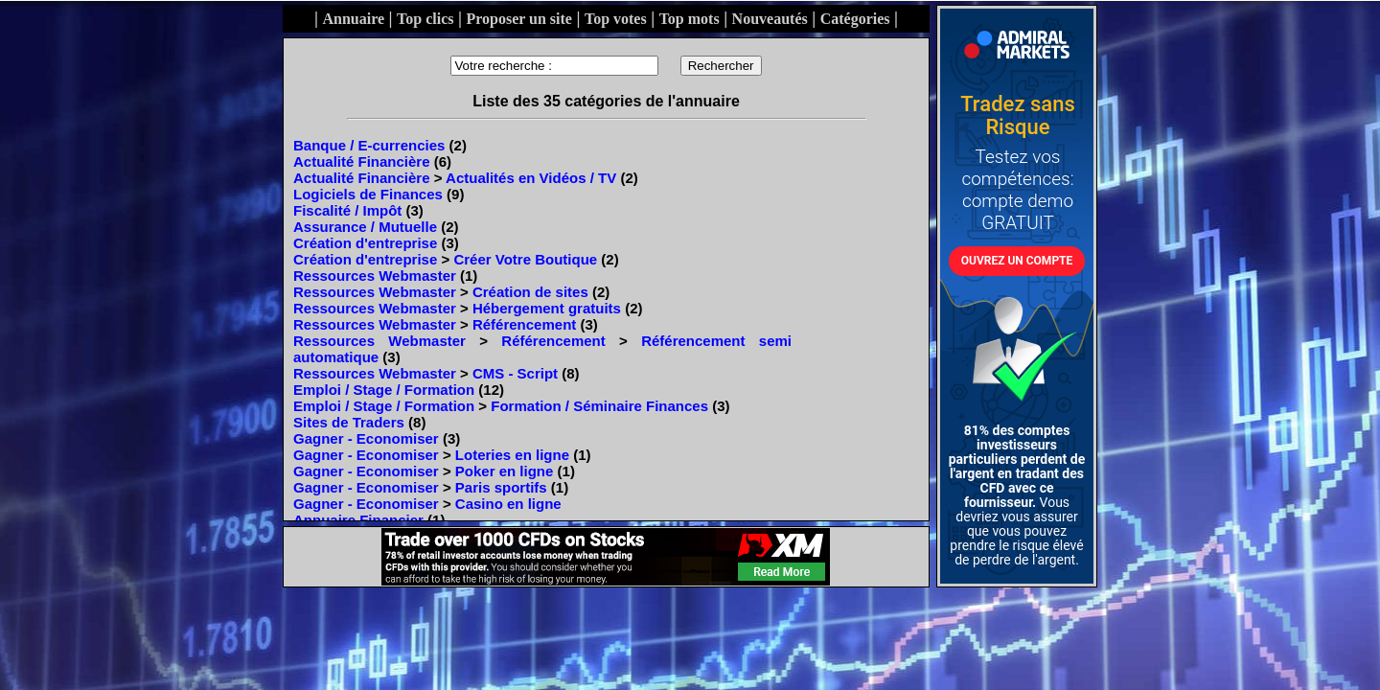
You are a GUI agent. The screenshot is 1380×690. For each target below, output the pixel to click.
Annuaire (353, 19)
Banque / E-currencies (369, 145)
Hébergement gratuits (546, 308)
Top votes (616, 19)
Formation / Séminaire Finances (599, 406)
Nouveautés (770, 19)
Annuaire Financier (358, 520)
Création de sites (530, 292)
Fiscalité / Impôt (347, 210)
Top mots (689, 19)
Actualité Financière (361, 161)
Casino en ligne (508, 503)
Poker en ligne (504, 471)
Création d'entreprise (365, 243)
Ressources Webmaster (374, 275)
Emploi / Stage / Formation (383, 389)
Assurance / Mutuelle (365, 226)
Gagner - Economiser (366, 438)
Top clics (425, 19)
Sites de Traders (348, 422)
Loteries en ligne (512, 455)
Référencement (524, 324)
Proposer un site (519, 19)
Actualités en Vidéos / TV (531, 178)
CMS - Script (515, 373)
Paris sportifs (501, 487)
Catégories (855, 19)
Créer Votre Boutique (525, 259)
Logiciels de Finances (368, 194)
